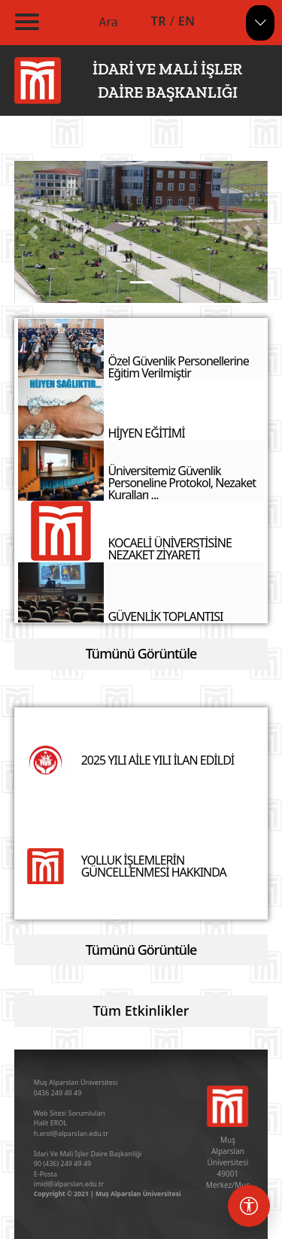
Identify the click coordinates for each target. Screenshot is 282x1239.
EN (187, 21)
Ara (108, 22)
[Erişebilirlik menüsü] (249, 1206)
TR (158, 21)
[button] (33, 232)
